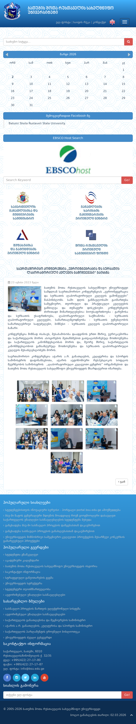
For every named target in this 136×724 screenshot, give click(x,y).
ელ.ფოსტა (63, 22)
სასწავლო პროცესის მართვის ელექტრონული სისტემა (42, 608)
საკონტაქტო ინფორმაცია (22, 572)
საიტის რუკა (81, 22)
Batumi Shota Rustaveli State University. (37, 123)
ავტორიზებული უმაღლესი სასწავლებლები (35, 595)
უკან (121, 481)
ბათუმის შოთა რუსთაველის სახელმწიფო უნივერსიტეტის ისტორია (51, 566)
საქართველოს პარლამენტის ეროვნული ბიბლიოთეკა (42, 631)
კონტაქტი (99, 22)
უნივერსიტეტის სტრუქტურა (23, 583)
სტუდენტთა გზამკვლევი (21, 554)
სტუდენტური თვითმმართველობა (28, 589)
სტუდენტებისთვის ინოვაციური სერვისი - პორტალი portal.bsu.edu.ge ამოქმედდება (63, 510)
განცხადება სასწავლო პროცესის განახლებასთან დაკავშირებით (49, 531)
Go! (127, 180)
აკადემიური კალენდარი (22, 560)
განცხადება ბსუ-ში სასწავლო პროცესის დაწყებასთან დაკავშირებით (52, 525)
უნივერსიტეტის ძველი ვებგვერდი (28, 637)
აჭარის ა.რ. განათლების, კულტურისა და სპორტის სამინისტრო (48, 626)
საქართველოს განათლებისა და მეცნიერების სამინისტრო (45, 620)
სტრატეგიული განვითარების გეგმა (29, 578)
